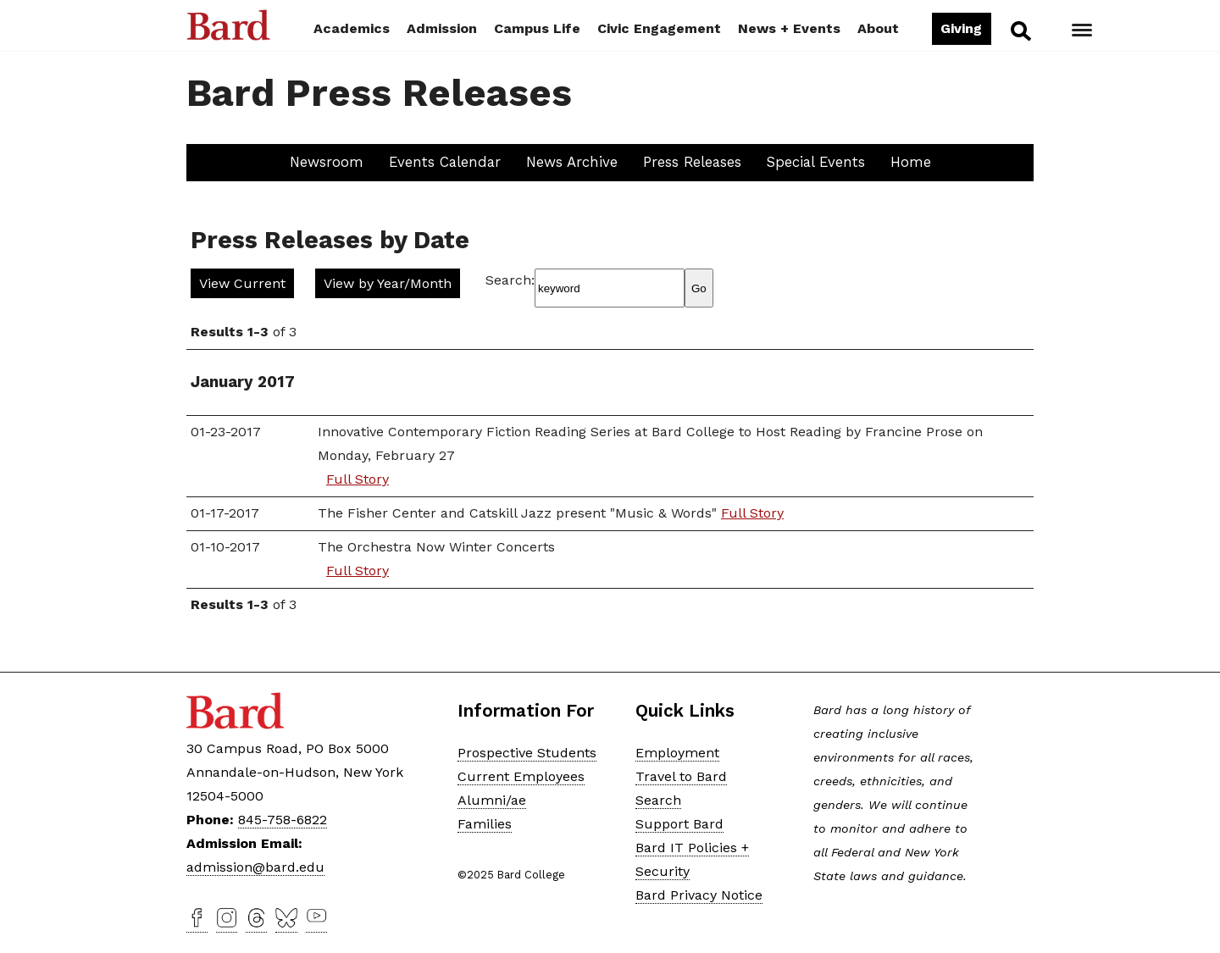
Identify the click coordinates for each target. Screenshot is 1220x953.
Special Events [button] (816, 161)
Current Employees (521, 776)
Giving (961, 28)
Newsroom (326, 161)
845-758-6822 (282, 820)
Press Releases (692, 161)
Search (1020, 30)
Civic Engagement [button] (659, 28)
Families (485, 824)
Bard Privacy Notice (698, 895)
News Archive (572, 161)
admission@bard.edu (255, 867)
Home (910, 161)
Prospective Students (527, 753)
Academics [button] (351, 28)
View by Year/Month (388, 283)
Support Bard (679, 824)
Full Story (357, 479)
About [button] (878, 28)
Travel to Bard (681, 776)
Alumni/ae (492, 800)
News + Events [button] (789, 28)
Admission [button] (442, 28)
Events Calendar (445, 161)
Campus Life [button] (537, 28)
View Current (242, 283)
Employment (677, 753)
